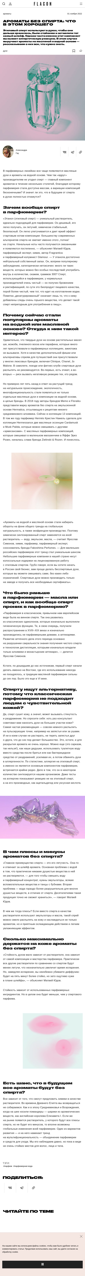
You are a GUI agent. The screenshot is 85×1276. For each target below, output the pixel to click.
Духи (5, 51)
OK (42, 1264)
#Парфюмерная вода (22, 1166)
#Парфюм (7, 1166)
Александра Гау (21, 151)
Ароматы (7, 14)
